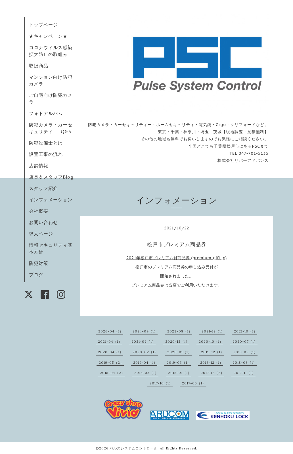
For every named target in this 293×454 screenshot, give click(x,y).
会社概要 (38, 211)
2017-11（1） (245, 373)
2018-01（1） (179, 373)
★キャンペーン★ (48, 36)
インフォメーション (50, 199)
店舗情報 (38, 165)
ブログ (36, 274)
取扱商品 (38, 65)
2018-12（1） (211, 362)
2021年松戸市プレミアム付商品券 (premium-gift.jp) (176, 257)
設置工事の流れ (46, 154)
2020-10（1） (211, 341)
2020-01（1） (179, 352)
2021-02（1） (143, 341)
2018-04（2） (112, 373)
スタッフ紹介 (43, 188)
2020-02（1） (145, 352)
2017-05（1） (194, 383)
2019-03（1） (179, 362)
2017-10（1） (161, 383)
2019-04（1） (145, 362)
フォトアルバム (46, 113)
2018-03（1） (146, 373)
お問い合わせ (43, 222)
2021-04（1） (110, 341)
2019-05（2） (111, 362)
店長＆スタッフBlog (51, 177)
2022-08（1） (179, 331)
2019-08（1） (245, 352)
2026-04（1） (110, 331)
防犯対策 (38, 263)
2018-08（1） (245, 362)
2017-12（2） (212, 373)
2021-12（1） (213, 331)
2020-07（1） (245, 341)
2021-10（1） (245, 331)
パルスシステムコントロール (134, 448)
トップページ (43, 25)
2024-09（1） (145, 331)
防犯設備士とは (46, 143)
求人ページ (41, 234)
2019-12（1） (212, 352)
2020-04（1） (110, 352)
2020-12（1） (177, 341)
